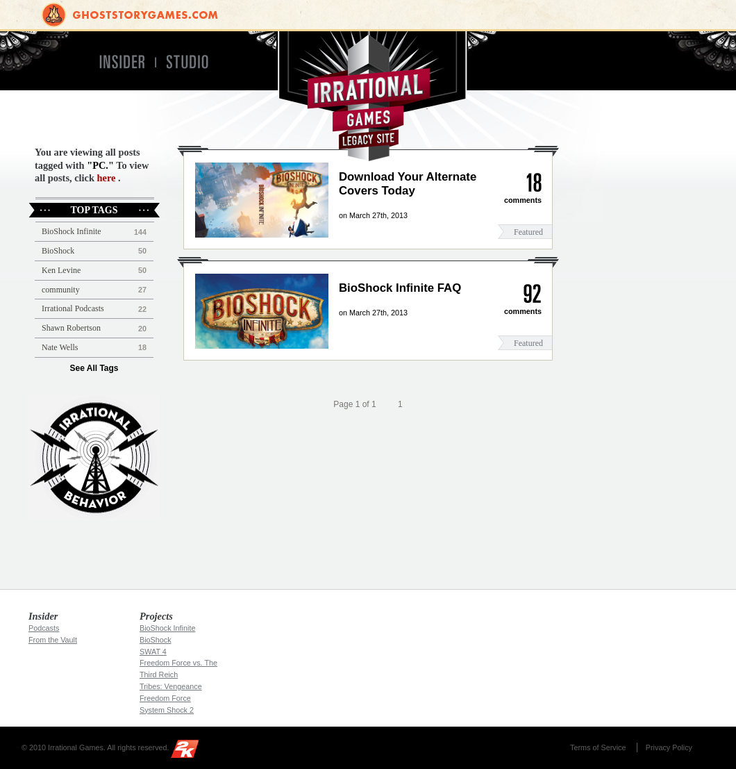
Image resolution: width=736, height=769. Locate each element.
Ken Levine (61, 270)
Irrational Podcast (94, 457)
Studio (193, 62)
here (106, 177)
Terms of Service (598, 747)
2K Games (188, 751)
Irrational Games (368, 96)
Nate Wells (60, 347)
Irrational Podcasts (73, 308)
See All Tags (93, 368)
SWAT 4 (153, 651)
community (61, 290)
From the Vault (52, 640)
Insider (121, 62)
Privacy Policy (669, 747)
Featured (528, 232)
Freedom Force (165, 698)
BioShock (58, 251)
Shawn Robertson (71, 328)
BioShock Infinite (71, 231)
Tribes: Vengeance (171, 686)
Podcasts (43, 628)
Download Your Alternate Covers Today (407, 183)
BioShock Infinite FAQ (400, 288)
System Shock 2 (167, 710)
